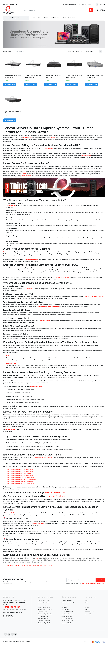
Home (34, 18)
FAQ (16, 4)
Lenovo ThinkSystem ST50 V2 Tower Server (20, 481)
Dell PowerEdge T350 (44, 623)
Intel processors (26, 176)
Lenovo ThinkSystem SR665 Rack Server (18, 474)
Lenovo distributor (27, 289)
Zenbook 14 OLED (66, 623)
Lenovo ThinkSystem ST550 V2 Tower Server (20, 483)
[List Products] (103, 51)
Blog (37, 558)
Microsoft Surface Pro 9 (68, 602)
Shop (39, 18)
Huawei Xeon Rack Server (45, 609)
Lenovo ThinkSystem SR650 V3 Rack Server (13, 112)
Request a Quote (10, 84)
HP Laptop (64, 605)
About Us (5, 4)
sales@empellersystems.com (72, 4)
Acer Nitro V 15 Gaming (67, 614)
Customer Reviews (90, 611)
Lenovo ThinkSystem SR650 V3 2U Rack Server (21, 479)
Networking (71, 18)
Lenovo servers (49, 148)
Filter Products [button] (7, 51)
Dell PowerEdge (42, 611)
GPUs (24, 174)
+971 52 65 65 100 (86, 4)
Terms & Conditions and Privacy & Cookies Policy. (93, 583)
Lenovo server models (62, 277)
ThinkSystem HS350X (44, 607)
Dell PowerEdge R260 (44, 605)
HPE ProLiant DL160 (43, 616)
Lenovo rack (36, 523)
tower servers (27, 137)
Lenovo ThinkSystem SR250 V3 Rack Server (33, 76)
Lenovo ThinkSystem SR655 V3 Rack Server (74, 76)
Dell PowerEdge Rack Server (46, 614)
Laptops (63, 18)
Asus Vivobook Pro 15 (67, 620)
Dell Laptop (64, 607)
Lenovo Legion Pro (67, 616)
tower (42, 523)
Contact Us (11, 4)
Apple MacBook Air (67, 600)
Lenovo (53, 137)
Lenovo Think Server (43, 600)
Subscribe (100, 580)
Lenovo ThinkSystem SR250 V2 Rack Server (13, 76)
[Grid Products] (100, 51)
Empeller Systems (36, 386)
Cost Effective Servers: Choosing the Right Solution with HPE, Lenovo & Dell (29, 565)
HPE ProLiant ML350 (43, 618)
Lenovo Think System (44, 602)
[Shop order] (77, 51)
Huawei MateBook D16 (67, 611)
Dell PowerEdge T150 (44, 620)
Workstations (55, 18)
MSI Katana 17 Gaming (67, 618)
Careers (87, 607)
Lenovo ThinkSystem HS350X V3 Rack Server (95, 76)
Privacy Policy (88, 614)
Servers (46, 18)
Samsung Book (65, 609)
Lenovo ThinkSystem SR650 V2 (94, 297)
